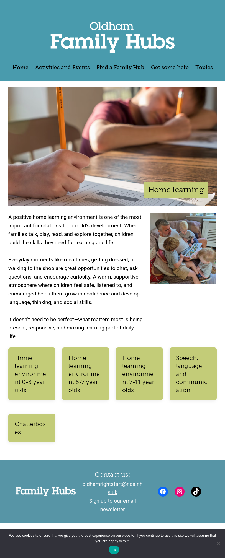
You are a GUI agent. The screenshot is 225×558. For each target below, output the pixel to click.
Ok (113, 550)
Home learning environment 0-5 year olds (30, 373)
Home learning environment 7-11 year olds (138, 373)
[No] (218, 543)
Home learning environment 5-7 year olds (84, 373)
